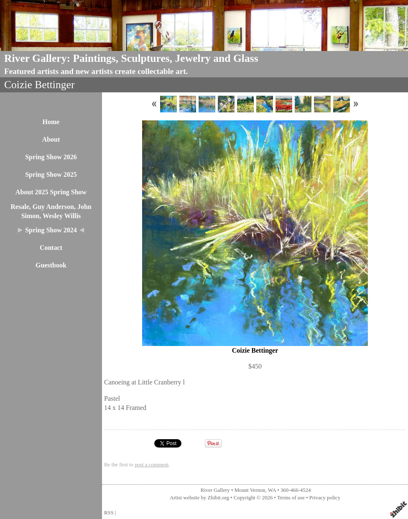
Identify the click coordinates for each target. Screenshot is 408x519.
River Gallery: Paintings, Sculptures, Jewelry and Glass (131, 58)
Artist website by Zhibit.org (199, 498)
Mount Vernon (250, 490)
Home (51, 121)
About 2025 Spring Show (51, 192)
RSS (109, 513)
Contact (51, 247)
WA (272, 490)
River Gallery (215, 490)
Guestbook (51, 265)
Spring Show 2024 (51, 230)
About (51, 139)
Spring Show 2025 (51, 174)
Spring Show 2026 (51, 156)
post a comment (151, 465)
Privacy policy (324, 498)
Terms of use (291, 498)
